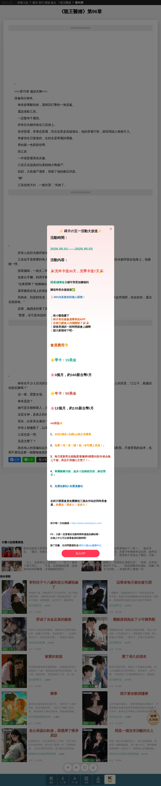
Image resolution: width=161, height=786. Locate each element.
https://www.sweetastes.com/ (87, 523)
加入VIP (80, 553)
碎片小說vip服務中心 (90, 545)
